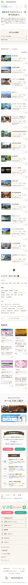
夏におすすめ (16, 304)
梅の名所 (16, 310)
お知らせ (3, 557)
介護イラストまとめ (20, 340)
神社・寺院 (14, 295)
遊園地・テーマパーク (19, 292)
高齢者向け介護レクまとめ (7, 373)
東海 (14, 283)
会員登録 (16, 6)
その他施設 (9, 297)
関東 (10, 283)
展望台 (2, 297)
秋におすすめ (4, 306)
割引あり (13, 313)
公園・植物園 (4, 290)
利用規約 (22, 571)
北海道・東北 (4, 283)
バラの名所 (4, 308)
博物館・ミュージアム (6, 292)
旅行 (2, 304)
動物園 (2, 295)
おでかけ (5, 538)
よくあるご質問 (5, 554)
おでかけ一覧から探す (9, 276)
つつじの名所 (20, 308)
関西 (18, 283)
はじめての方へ (5, 547)
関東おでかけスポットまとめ (7, 341)
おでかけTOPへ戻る (14, 318)
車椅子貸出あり (5, 313)
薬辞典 (4, 530)
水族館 (7, 295)
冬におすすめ (12, 306)
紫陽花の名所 (11, 308)
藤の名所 (3, 310)
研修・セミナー (7, 534)
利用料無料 (23, 310)
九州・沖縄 (24, 283)
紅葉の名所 (10, 310)
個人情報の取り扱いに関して (10, 571)
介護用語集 (4, 550)
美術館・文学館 (13, 290)
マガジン (5, 542)
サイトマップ (5, 560)
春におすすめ (8, 304)
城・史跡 (20, 295)
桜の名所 (20, 306)
